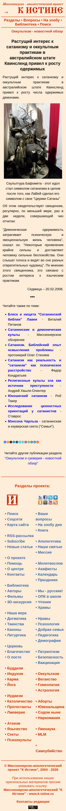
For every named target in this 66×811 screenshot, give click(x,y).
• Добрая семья (50, 630)
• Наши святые (49, 547)
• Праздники (47, 580)
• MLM (41, 734)
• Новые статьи (19, 547)
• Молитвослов (49, 563)
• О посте (13, 657)
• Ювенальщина (50, 707)
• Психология (47, 624)
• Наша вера (15, 613)
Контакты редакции (33, 801)
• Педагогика (47, 635)
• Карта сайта (17, 525)
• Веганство (46, 679)
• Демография (48, 641)
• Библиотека (17, 585)
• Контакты (14, 574)
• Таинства (14, 624)
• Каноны (13, 630)
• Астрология (47, 690)
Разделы (12, 20)
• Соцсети (13, 519)
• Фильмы (14, 596)
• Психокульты (18, 740)
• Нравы (43, 619)
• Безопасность (49, 657)
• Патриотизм (48, 652)
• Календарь (47, 574)
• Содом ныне (48, 712)
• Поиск (11, 514)
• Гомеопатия (47, 685)
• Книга (42, 530)
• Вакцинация (48, 663)
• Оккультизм (47, 674)
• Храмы (43, 607)
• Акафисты (46, 569)
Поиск (45, 24)
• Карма (11, 679)
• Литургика (15, 635)
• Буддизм (14, 668)
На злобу (51, 20)
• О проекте (15, 558)
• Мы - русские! (49, 591)
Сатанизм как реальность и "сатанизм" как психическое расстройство (34, 365)
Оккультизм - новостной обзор (37, 31)
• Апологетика (48, 541)
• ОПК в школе (48, 596)
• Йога (10, 685)
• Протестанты (18, 707)
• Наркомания (48, 718)
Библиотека (26, 24)
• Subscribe (15, 541)
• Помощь (13, 563)
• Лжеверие (15, 712)
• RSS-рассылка (19, 536)
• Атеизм (12, 723)
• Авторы (13, 591)
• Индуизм (14, 674)
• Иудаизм (14, 696)
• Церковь (14, 646)
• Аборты (44, 701)
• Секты (12, 734)
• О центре (14, 569)
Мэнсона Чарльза (23, 421)
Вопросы (31, 20)
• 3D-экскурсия (18, 602)
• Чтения (43, 602)
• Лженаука (45, 729)
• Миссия (44, 552)
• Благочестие (17, 652)
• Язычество (16, 729)
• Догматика (15, 619)
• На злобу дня (49, 525)
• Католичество (18, 701)
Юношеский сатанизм (27, 396)
